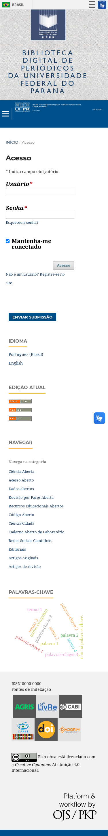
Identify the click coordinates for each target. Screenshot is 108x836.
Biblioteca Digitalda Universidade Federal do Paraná (48, 71)
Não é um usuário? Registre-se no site (35, 278)
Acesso (63, 265)
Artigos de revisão (25, 566)
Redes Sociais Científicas (30, 540)
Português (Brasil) (26, 354)
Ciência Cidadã (21, 523)
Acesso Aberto (21, 480)
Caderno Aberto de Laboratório (37, 531)
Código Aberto (21, 514)
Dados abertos (21, 488)
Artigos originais (23, 557)
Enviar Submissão (32, 317)
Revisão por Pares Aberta (31, 497)
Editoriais (17, 549)
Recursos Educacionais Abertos (36, 506)
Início (12, 142)
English (16, 363)
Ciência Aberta (21, 471)
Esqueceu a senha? (22, 222)
